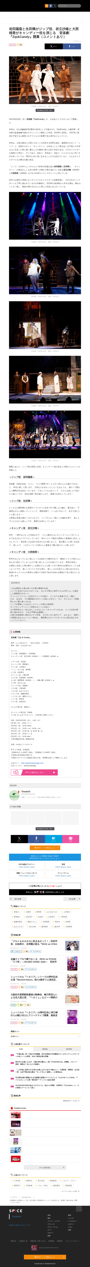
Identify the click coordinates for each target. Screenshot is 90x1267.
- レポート (70, 1224)
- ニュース (70, 1218)
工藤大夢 (55, 927)
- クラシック (51, 1224)
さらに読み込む (51, 1167)
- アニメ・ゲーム (52, 1227)
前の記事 (15, 899)
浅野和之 (28, 1181)
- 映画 (49, 1236)
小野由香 (62, 917)
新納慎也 (52, 1181)
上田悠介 (66, 912)
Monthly (69, 1049)
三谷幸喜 (16, 1181)
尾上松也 (40, 1181)
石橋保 (27, 912)
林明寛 (37, 912)
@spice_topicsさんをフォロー (20, 1225)
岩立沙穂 (31, 927)
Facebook (16, 1216)
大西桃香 (67, 927)
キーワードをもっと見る (70, 1191)
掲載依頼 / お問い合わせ (38, 1241)
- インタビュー (72, 1221)
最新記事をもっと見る (71, 1101)
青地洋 (56, 922)
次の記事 (74, 899)
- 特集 (69, 1230)
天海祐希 (28, 1185)
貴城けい (16, 912)
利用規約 (59, 1241)
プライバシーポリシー (72, 1241)
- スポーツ (50, 1233)
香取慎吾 (67, 1185)
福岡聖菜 (43, 927)
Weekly (45, 1049)
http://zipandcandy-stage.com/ (32, 763)
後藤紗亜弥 (17, 922)
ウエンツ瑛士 (42, 1185)
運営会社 (13, 1241)
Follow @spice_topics (27, 867)
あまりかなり (18, 927)
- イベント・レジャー (53, 1221)
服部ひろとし (31, 922)
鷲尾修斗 (16, 917)
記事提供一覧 (23, 1241)
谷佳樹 (39, 917)
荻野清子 (16, 1185)
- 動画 (69, 1215)
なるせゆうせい (51, 912)
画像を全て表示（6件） (45, 110)
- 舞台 (49, 1218)
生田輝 (66, 922)
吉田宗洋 (28, 917)
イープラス (13, 1197)
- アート (49, 1230)
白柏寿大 (50, 917)
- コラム (69, 1227)
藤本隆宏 (55, 1185)
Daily (21, 1049)
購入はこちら (40, 772)
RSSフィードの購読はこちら (46, 848)
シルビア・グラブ (67, 1181)
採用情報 (51, 1241)
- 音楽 (49, 1215)
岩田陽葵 (45, 922)
